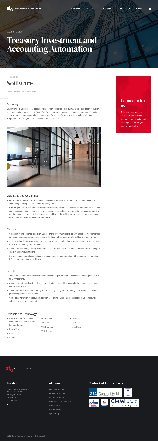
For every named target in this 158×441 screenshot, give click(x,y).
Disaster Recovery (55, 409)
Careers (120, 8)
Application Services (56, 389)
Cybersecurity (54, 414)
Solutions (89, 8)
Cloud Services (54, 406)
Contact (139, 8)
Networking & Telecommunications (61, 401)
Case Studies (105, 8)
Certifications (75, 8)
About (130, 8)
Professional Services (57, 393)
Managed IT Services (57, 397)
